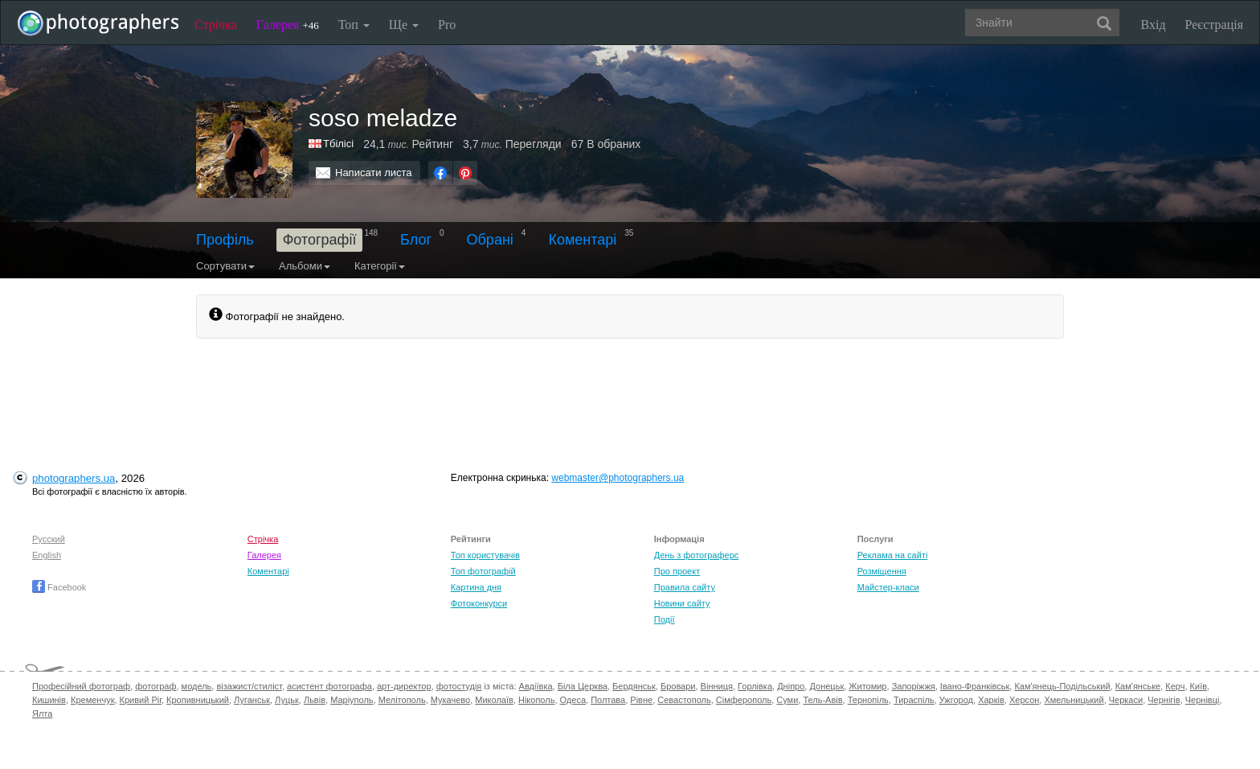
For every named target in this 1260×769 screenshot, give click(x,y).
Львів (314, 700)
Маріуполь (351, 700)
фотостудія (459, 686)
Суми (787, 700)
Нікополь (536, 700)
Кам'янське (1138, 686)
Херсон (1024, 700)
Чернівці (1202, 700)
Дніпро (790, 686)
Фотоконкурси (479, 603)
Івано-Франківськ (974, 686)
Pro (447, 24)
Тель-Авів (822, 700)
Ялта (42, 713)
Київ (1198, 686)
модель (197, 686)
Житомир (867, 686)
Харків (991, 700)
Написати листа (373, 173)
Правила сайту (684, 587)
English (46, 555)
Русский (48, 539)
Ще (404, 24)
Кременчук (92, 700)
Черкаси (1126, 700)
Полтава (608, 700)
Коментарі (582, 240)
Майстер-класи (888, 587)
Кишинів (49, 700)
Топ (354, 24)
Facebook (59, 587)
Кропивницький (197, 700)
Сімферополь (743, 700)
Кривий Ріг (141, 700)
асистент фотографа (329, 686)
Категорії (379, 266)
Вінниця (717, 686)
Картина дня (476, 587)
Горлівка (755, 686)
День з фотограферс (696, 555)
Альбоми (304, 266)
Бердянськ (634, 686)
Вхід (1153, 24)
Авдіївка (536, 686)
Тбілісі (338, 144)
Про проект (677, 571)
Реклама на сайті (892, 555)
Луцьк (287, 700)
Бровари (678, 686)
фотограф (155, 686)
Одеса (573, 700)
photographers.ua (73, 478)
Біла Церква (583, 686)
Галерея (287, 24)
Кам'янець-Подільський (1062, 686)
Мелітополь (402, 700)
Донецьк (826, 686)
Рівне (641, 700)
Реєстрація (1214, 24)
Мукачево (450, 700)
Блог (416, 240)
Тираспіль (914, 700)
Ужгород (956, 700)
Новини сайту (682, 603)
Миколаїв (494, 700)
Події (664, 619)
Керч (1174, 686)
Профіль (225, 240)
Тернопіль (868, 700)
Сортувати (225, 266)
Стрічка (215, 24)
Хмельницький (1073, 700)
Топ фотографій (483, 571)
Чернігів (1164, 700)
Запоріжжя (913, 686)
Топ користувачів (485, 555)
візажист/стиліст (248, 686)
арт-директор (404, 686)
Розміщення (881, 571)
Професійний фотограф (81, 686)
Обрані (490, 240)
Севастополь (683, 700)
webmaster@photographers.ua (617, 477)
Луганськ (252, 700)
